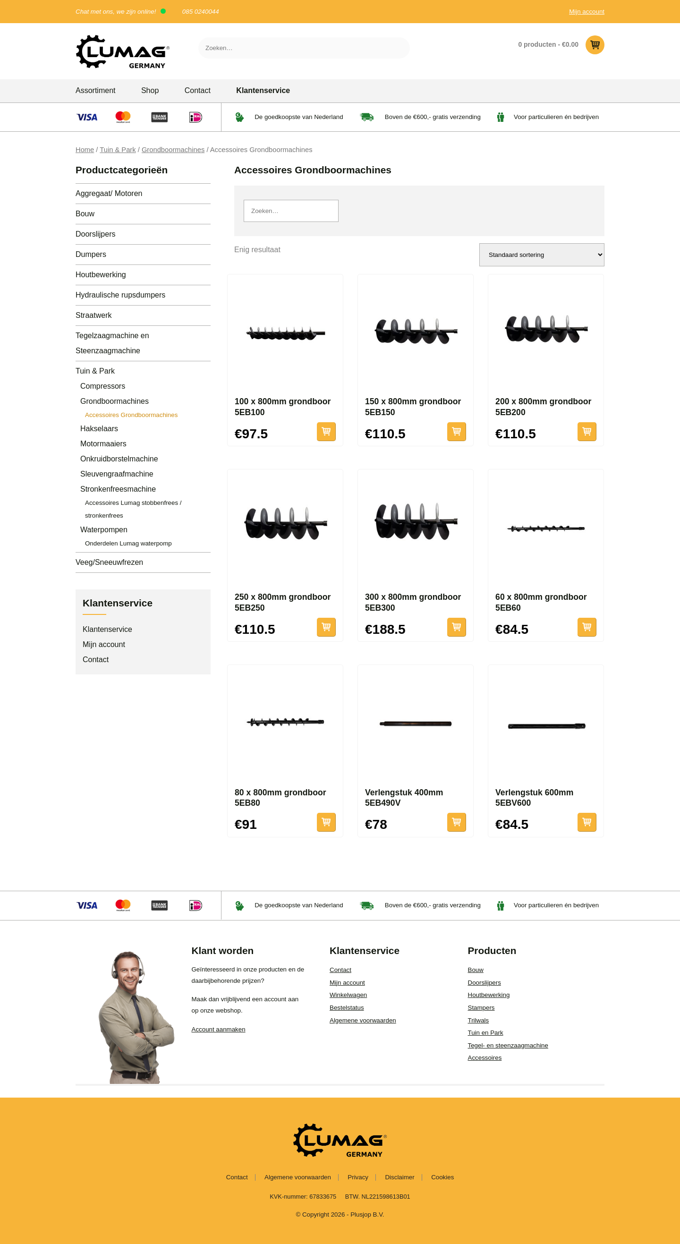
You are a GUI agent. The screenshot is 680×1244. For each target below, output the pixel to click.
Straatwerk (93, 315)
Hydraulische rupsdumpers (120, 295)
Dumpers (91, 254)
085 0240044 (200, 11)
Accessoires (485, 1057)
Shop (150, 90)
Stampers (481, 1007)
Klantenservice (263, 90)
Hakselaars (99, 429)
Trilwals (478, 1020)
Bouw (85, 214)
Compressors (102, 386)
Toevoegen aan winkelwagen (326, 431)
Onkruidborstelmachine (119, 459)
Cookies (442, 1177)
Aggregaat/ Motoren (109, 193)
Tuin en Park (485, 1032)
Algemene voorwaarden (363, 1020)
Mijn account (586, 11)
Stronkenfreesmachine (118, 489)
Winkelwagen (348, 994)
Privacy (358, 1177)
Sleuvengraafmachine (116, 474)
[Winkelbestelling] (541, 254)
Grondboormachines (173, 149)
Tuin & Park (118, 149)
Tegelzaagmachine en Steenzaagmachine (112, 343)
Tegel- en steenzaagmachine (508, 1045)
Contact (198, 90)
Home (85, 149)
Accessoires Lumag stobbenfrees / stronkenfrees (133, 509)
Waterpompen (104, 530)
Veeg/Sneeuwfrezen (109, 562)
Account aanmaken (219, 1029)
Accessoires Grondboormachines (131, 414)
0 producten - (561, 44)
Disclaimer (399, 1177)
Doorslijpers (95, 234)
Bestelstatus (347, 1007)
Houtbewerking (101, 275)
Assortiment (95, 90)
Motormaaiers (103, 444)
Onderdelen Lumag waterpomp (128, 543)
